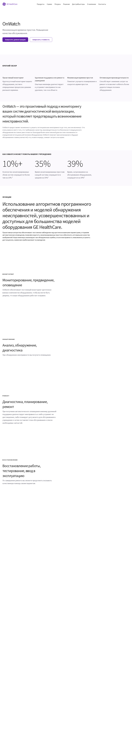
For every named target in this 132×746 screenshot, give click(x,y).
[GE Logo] (9, 4)
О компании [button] (91, 4)
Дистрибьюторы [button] (78, 4)
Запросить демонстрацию (15, 40)
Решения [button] (66, 4)
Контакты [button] (102, 4)
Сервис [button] (49, 4)
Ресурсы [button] (58, 4)
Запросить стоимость (41, 40)
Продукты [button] (40, 4)
